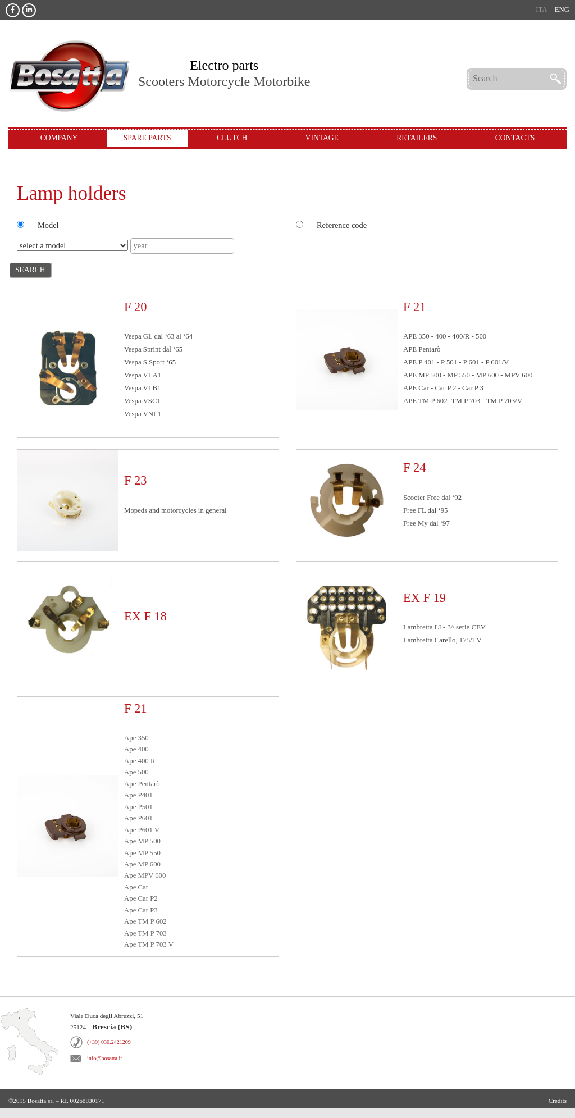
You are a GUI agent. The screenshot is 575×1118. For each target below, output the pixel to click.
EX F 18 (145, 616)
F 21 (414, 307)
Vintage (322, 138)
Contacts (515, 138)
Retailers (416, 138)
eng (562, 9)
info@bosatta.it (104, 1058)
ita (541, 9)
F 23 (135, 480)
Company (59, 138)
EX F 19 (424, 598)
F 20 (135, 307)
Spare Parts (147, 138)
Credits (558, 1100)
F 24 (414, 467)
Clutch (232, 138)
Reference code (342, 225)
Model (48, 225)
